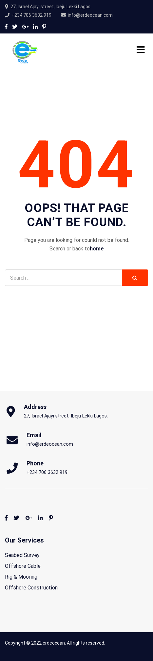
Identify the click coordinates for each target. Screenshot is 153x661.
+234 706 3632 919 (31, 15)
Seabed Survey (22, 555)
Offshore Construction (31, 588)
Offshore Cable (23, 566)
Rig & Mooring (21, 577)
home (97, 248)
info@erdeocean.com (90, 15)
